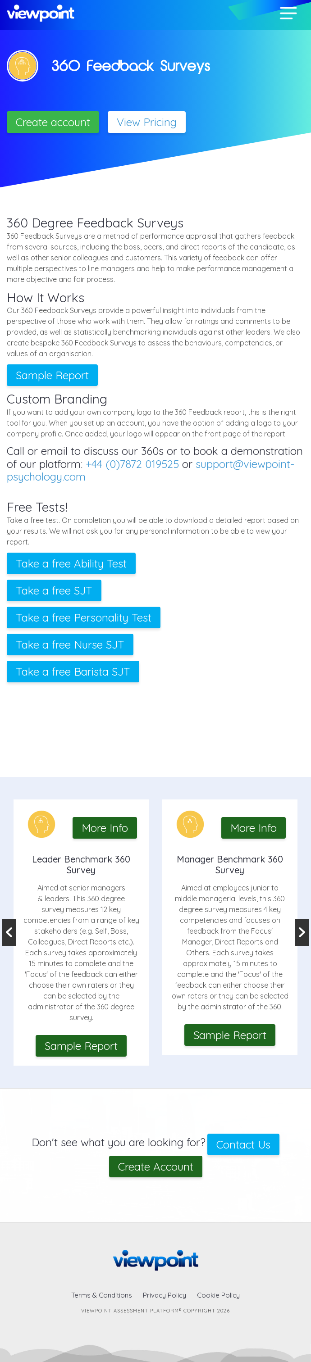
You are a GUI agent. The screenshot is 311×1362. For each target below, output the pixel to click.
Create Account (155, 1166)
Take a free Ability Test (71, 563)
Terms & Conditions (101, 1295)
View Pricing (147, 122)
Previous (9, 932)
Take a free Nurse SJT (70, 644)
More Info (105, 828)
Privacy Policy (164, 1295)
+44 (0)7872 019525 (132, 464)
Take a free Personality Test (83, 617)
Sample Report (52, 375)
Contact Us (243, 1144)
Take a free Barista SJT (73, 671)
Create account (53, 122)
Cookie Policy (218, 1295)
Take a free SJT (54, 590)
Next (302, 932)
